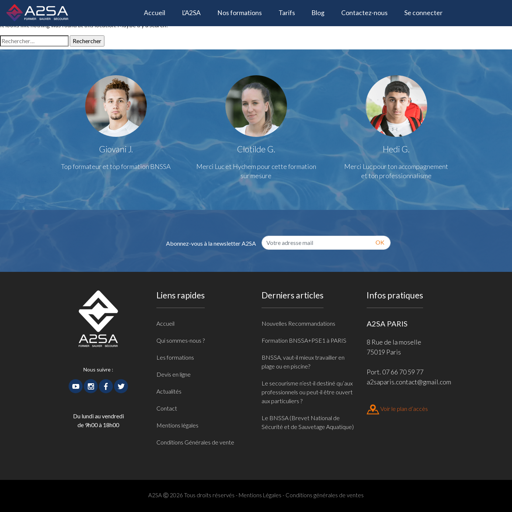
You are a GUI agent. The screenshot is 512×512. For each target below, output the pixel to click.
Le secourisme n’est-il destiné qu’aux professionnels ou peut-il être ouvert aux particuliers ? (307, 392)
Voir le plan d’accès (397, 408)
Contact (166, 408)
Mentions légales (177, 425)
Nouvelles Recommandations (298, 323)
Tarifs (287, 13)
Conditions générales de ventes (325, 495)
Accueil (158, 12)
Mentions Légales (260, 495)
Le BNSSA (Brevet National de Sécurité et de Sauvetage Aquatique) (308, 422)
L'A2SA (191, 13)
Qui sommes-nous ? (180, 340)
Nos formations (239, 13)
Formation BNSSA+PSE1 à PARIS (304, 340)
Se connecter (423, 13)
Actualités (168, 391)
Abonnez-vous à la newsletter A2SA (211, 243)
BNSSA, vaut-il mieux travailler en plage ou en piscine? (303, 362)
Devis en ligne (173, 374)
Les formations (175, 357)
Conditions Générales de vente (195, 442)
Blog (318, 13)
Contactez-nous (364, 13)
